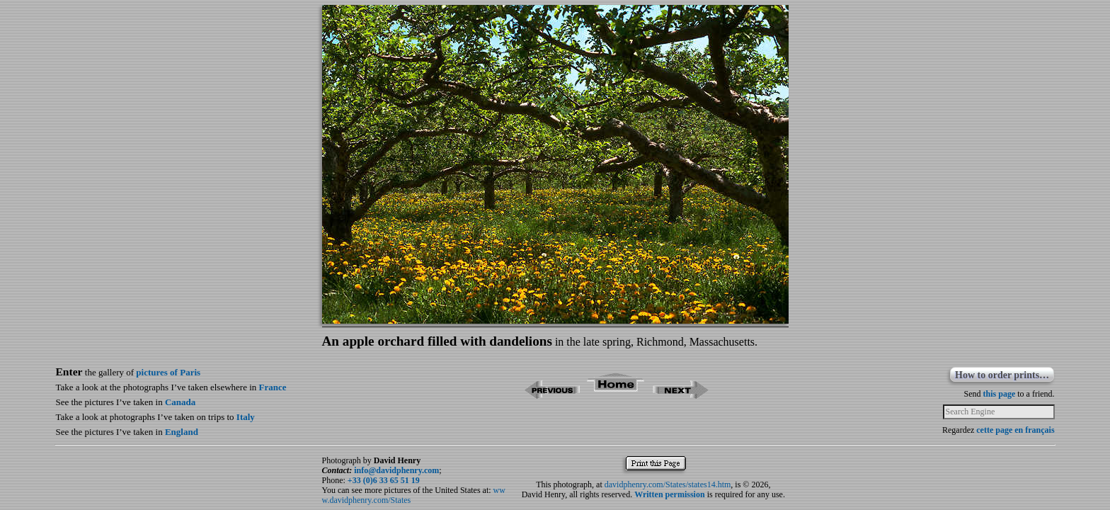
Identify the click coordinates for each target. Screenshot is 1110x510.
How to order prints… (1002, 375)
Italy (245, 417)
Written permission (669, 494)
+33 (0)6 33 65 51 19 (384, 480)
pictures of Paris (168, 372)
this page (999, 394)
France (273, 387)
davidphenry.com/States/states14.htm (668, 484)
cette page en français (1015, 430)
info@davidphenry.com (396, 470)
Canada (180, 402)
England (181, 431)
